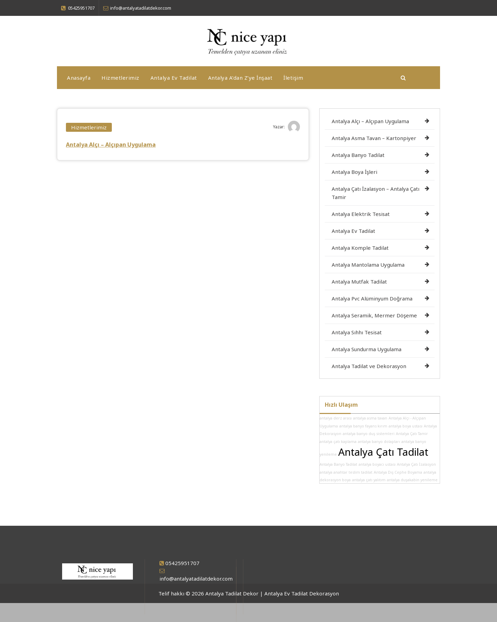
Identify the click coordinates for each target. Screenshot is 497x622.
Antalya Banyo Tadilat (358, 154)
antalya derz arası (336, 418)
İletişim (293, 77)
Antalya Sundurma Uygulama (366, 349)
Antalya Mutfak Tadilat (359, 281)
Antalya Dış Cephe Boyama (398, 472)
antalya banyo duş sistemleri (368, 433)
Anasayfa (78, 77)
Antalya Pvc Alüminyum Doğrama (372, 298)
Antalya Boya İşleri (354, 171)
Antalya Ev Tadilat (173, 77)
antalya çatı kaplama (338, 441)
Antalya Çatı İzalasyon (416, 464)
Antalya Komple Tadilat (360, 247)
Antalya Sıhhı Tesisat (357, 332)
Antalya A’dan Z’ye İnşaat (240, 77)
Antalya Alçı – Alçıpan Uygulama (111, 144)
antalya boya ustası (405, 426)
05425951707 (182, 563)
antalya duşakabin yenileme (412, 479)
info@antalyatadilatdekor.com (196, 578)
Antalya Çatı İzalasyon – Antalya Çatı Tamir (375, 192)
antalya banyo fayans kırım (363, 426)
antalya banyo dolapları (379, 441)
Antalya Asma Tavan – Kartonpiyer (374, 138)
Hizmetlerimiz (120, 77)
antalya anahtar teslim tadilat (346, 472)
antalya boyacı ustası (377, 464)
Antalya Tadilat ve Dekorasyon (369, 366)
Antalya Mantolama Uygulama (368, 264)
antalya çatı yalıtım (369, 479)
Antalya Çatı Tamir (412, 433)
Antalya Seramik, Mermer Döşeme (374, 315)
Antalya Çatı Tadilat (383, 452)
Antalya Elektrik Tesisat (361, 213)
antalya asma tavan (370, 418)
